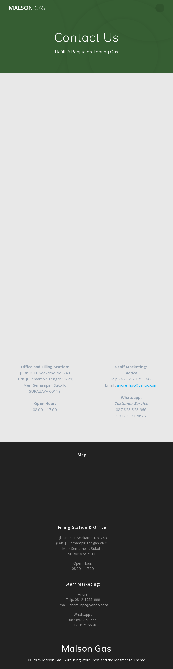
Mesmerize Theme (129, 660)
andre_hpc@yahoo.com (137, 385)
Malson (27, 8)
